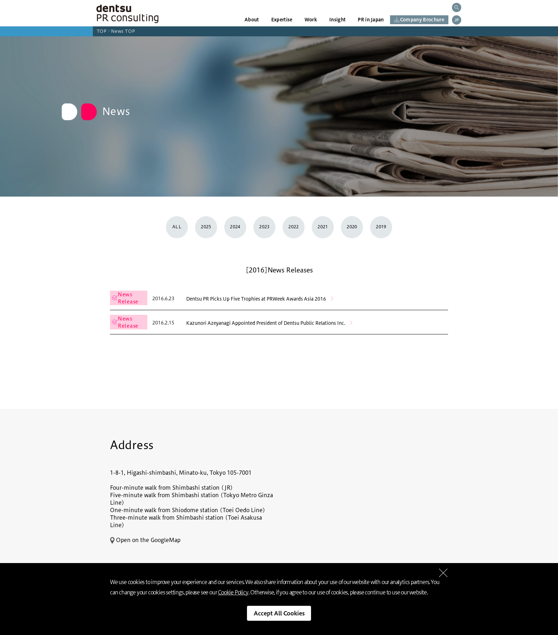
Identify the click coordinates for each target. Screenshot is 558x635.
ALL (176, 226)
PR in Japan (371, 19)
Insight (337, 19)
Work (311, 19)
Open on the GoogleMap (145, 540)
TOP (102, 31)
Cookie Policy (233, 592)
